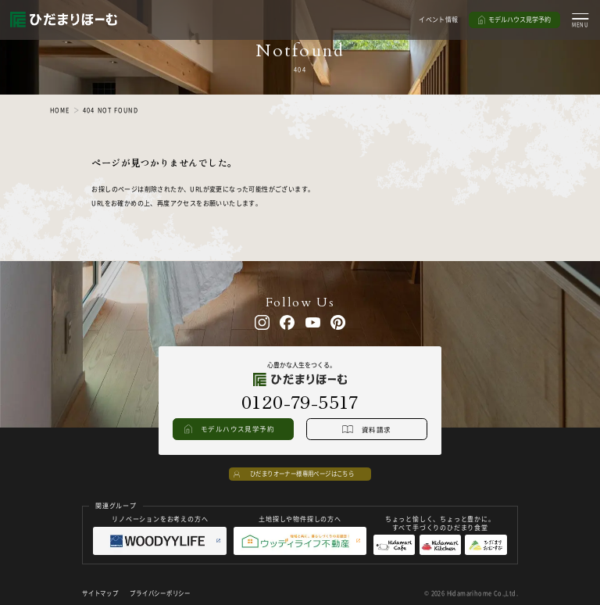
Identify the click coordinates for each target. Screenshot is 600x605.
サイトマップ (100, 592)
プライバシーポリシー (160, 592)
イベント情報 (438, 19)
